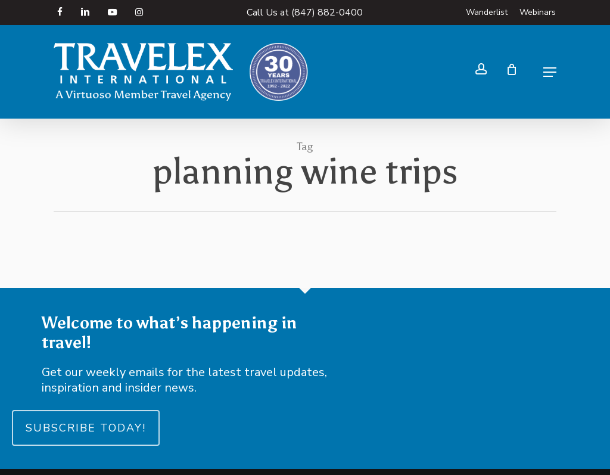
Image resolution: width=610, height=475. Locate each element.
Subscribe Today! (86, 428)
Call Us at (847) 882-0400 (305, 12)
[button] (549, 72)
